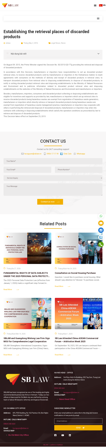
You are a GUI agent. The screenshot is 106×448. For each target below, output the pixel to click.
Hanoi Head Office (67, 399)
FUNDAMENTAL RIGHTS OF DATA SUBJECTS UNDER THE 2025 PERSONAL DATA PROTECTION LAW (27, 276)
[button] (95, 5)
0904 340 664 (59, 388)
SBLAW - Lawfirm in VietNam (53, 445)
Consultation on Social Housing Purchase (75, 273)
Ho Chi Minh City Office (18, 435)
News (63, 43)
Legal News (55, 43)
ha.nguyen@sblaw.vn (71, 392)
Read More (8, 289)
